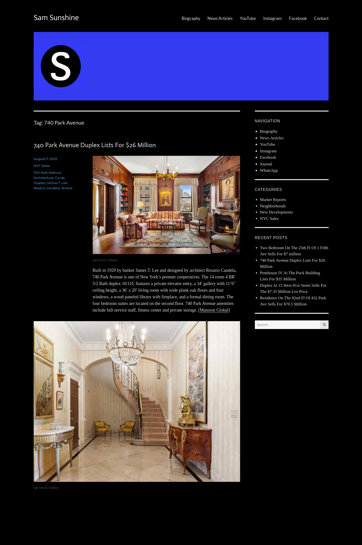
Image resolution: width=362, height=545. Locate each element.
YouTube (248, 18)
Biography (191, 18)
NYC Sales (42, 166)
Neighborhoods (273, 206)
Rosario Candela (47, 188)
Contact (321, 18)
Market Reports (273, 199)
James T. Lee (57, 183)
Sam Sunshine (56, 17)
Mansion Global (214, 310)
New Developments (276, 212)
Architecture (44, 178)
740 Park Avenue (47, 172)
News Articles (219, 18)
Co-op (60, 178)
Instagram (272, 18)
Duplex (39, 183)
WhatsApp (269, 170)
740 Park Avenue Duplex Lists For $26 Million (95, 145)
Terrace (66, 188)
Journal (266, 164)
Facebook (298, 18)
